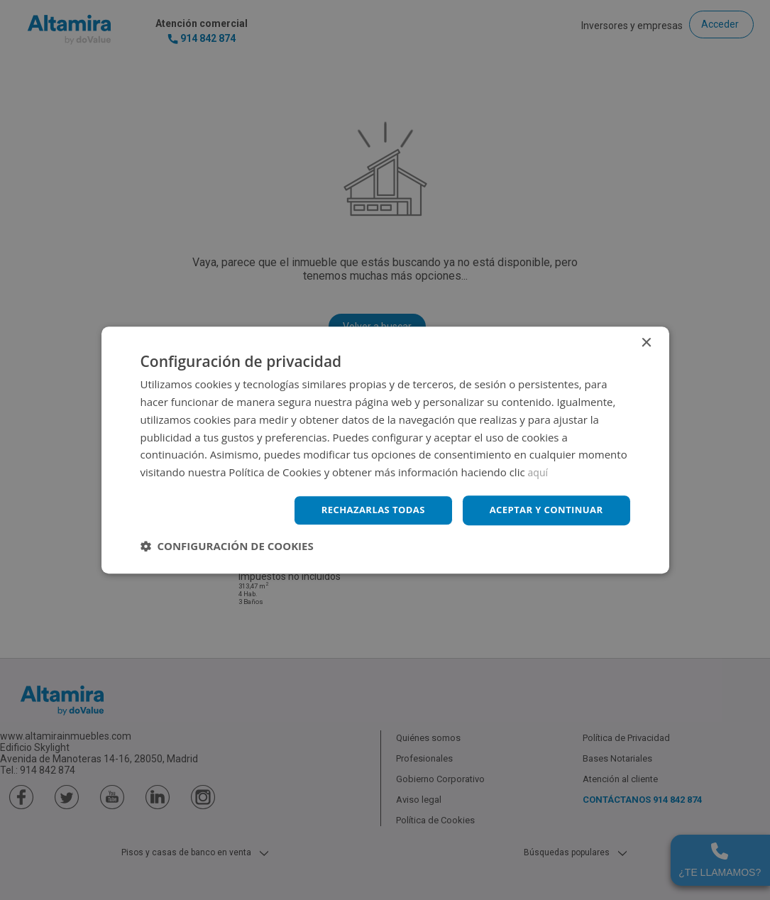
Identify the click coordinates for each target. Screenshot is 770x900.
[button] (227, 546)
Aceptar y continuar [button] (542, 510)
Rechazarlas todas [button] (362, 510)
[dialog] (385, 450)
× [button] (646, 342)
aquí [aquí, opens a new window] (539, 471)
